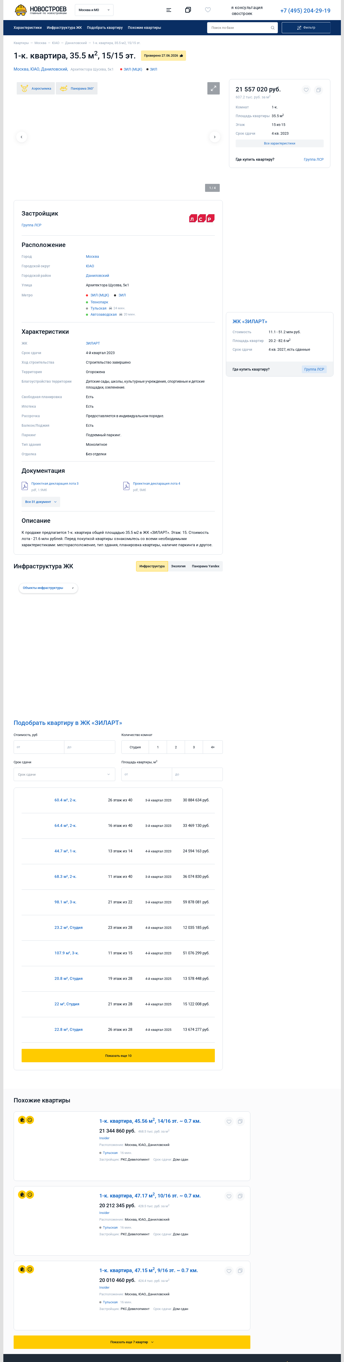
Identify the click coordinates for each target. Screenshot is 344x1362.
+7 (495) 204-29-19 (234, 10)
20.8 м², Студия (69, 979)
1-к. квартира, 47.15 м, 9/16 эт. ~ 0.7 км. (148, 1269)
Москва (92, 256)
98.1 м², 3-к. (65, 902)
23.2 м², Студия (69, 928)
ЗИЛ (153, 69)
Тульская (99, 308)
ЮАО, (35, 69)
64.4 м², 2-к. (65, 826)
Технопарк (99, 302)
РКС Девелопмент (135, 1159)
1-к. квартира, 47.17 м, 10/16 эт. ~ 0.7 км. (150, 1195)
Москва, (22, 69)
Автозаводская (104, 314)
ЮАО (90, 266)
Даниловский (97, 275)
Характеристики (28, 27)
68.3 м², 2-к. (65, 877)
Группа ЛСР (314, 159)
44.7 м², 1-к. (65, 851)
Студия (134, 747)
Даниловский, (54, 69)
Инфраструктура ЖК (64, 27)
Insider (104, 1138)
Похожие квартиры (144, 27)
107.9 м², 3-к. (67, 953)
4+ (213, 747)
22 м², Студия (67, 1004)
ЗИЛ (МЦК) (133, 69)
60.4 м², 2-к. (65, 800)
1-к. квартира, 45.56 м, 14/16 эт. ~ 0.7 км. (150, 1120)
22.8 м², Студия (69, 1030)
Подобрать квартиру (105, 27)
